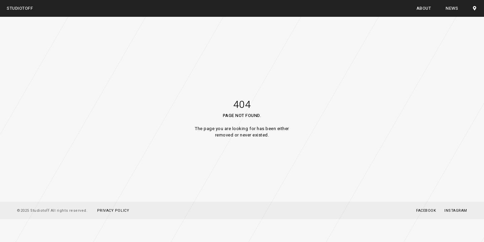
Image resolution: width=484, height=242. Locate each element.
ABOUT (423, 8)
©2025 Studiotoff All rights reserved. (52, 210)
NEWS (452, 8)
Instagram (455, 210)
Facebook (426, 210)
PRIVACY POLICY (113, 210)
